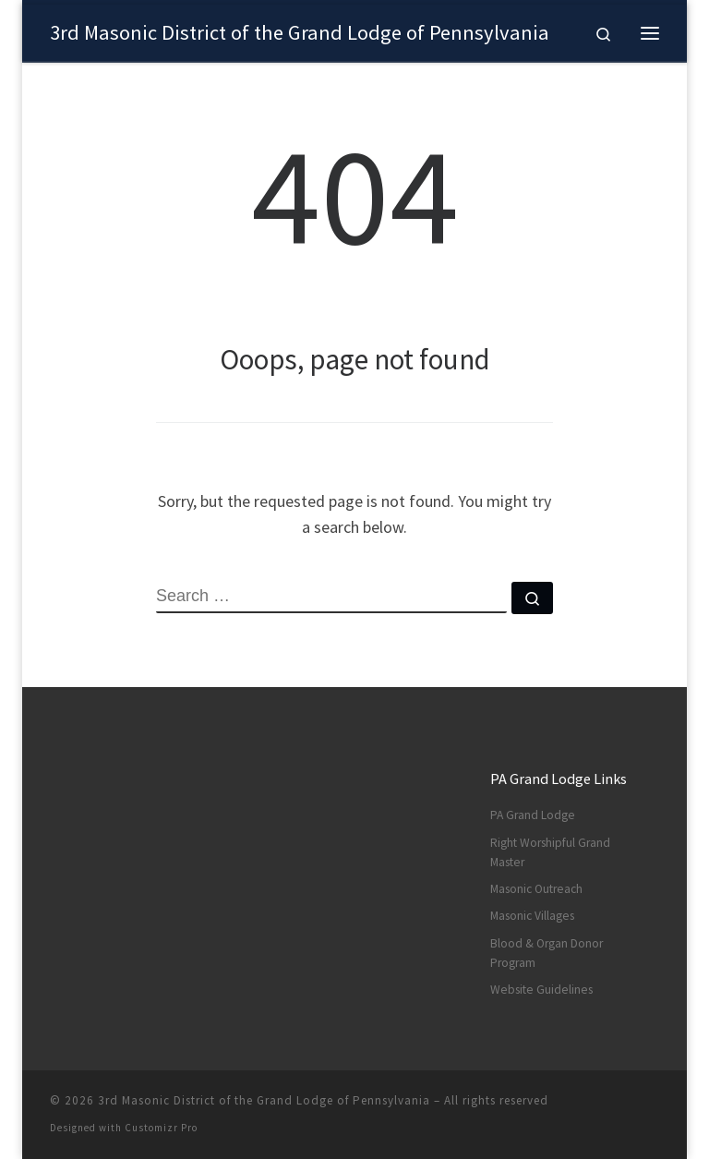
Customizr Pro (161, 1127)
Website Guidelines (541, 989)
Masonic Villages (532, 916)
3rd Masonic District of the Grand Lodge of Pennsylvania (264, 1100)
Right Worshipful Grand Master (550, 852)
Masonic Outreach (536, 889)
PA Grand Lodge (532, 815)
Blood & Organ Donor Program (546, 953)
